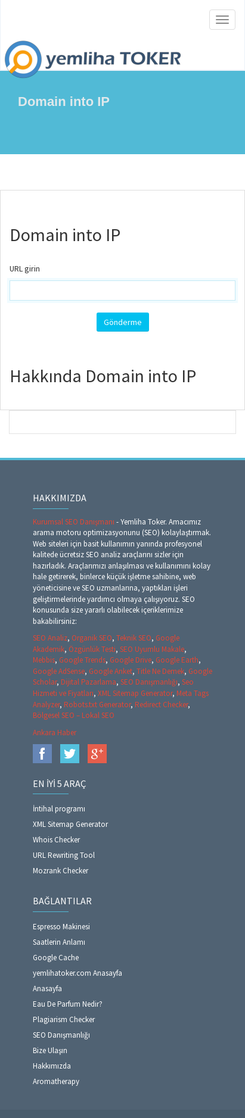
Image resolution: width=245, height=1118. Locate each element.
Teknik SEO (133, 638)
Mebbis (44, 660)
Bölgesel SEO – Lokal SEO (73, 715)
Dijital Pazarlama (88, 682)
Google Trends (82, 660)
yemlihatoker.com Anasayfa (77, 973)
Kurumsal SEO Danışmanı (74, 522)
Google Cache (56, 958)
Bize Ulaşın (50, 1050)
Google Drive (130, 660)
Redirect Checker (161, 704)
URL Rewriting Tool (64, 855)
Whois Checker (56, 840)
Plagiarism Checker (64, 1019)
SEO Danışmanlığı (149, 682)
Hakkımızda (52, 1066)
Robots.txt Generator (97, 704)
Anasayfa (47, 988)
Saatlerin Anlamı (59, 942)
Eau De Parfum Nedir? (68, 1004)
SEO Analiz (50, 638)
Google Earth (177, 660)
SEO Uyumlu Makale (152, 649)
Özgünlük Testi (92, 649)
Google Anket (110, 671)
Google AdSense (59, 671)
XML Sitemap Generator (135, 693)
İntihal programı (59, 809)
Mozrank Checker (60, 871)
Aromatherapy (56, 1081)
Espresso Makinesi (61, 927)
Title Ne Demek (160, 671)
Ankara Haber (54, 732)
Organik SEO (92, 638)
